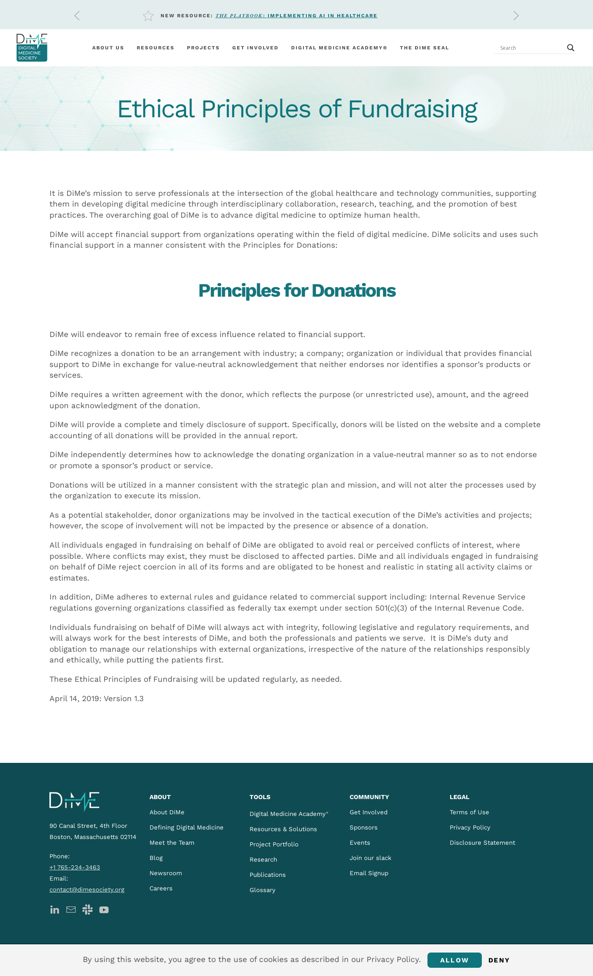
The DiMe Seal (424, 48)
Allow (454, 960)
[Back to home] (31, 47)
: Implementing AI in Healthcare (296, 16)
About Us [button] (108, 48)
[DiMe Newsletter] (71, 908)
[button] (77, 16)
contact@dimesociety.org (86, 889)
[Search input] (531, 47)
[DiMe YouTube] (104, 908)
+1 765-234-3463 (74, 867)
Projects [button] (203, 48)
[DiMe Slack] (87, 908)
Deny (499, 960)
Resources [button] (156, 48)
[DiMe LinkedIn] (54, 908)
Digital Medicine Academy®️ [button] (339, 48)
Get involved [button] (255, 48)
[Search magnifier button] (571, 47)
